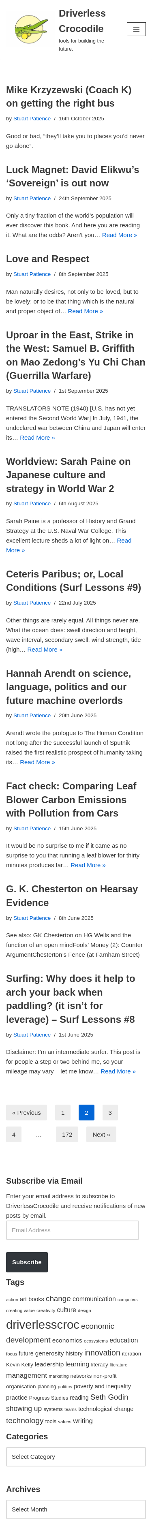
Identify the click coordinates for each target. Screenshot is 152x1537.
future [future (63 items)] (26, 1353)
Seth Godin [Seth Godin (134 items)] (109, 1397)
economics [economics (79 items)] (67, 1340)
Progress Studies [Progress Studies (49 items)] (48, 1398)
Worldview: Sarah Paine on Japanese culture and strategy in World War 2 (68, 475)
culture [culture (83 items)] (66, 1309)
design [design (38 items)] (84, 1310)
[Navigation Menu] (136, 29)
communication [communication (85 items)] (94, 1298)
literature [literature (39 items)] (119, 1364)
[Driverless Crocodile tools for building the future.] (60, 29)
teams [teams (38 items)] (70, 1409)
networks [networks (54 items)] (81, 1376)
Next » (101, 1134)
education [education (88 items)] (123, 1340)
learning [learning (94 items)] (77, 1364)
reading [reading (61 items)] (79, 1397)
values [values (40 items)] (64, 1421)
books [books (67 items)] (36, 1299)
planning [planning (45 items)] (47, 1386)
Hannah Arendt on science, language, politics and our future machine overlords (68, 687)
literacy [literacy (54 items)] (99, 1365)
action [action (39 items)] (12, 1299)
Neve (13, 1528)
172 (67, 1134)
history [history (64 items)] (74, 1353)
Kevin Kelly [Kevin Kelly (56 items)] (19, 1365)
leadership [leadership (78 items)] (49, 1364)
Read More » (119, 234)
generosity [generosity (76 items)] (49, 1353)
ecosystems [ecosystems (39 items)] (96, 1340)
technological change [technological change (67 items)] (105, 1409)
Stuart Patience (32, 118)
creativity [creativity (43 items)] (45, 1310)
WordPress (74, 1528)
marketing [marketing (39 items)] (59, 1376)
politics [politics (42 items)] (65, 1386)
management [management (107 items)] (26, 1375)
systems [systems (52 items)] (52, 1409)
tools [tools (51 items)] (50, 1421)
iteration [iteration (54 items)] (131, 1354)
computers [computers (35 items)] (128, 1299)
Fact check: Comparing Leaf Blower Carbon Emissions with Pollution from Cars (71, 799)
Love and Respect (47, 258)
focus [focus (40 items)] (11, 1353)
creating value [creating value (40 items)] (20, 1310)
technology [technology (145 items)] (25, 1420)
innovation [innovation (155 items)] (102, 1352)
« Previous (26, 1112)
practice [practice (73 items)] (17, 1397)
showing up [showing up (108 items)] (24, 1408)
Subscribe (27, 1262)
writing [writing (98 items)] (83, 1421)
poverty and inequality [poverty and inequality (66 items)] (102, 1386)
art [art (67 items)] (23, 1299)
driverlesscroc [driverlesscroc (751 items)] (42, 1324)
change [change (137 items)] (58, 1298)
